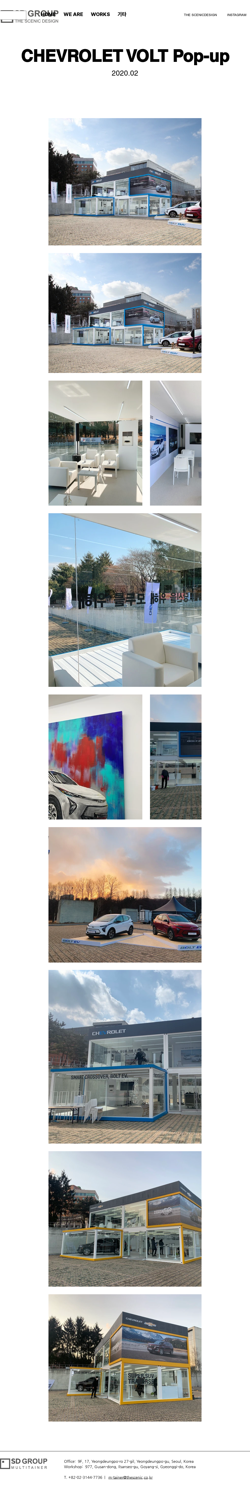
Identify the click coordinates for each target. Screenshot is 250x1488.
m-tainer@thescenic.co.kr (130, 1477)
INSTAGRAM (236, 15)
